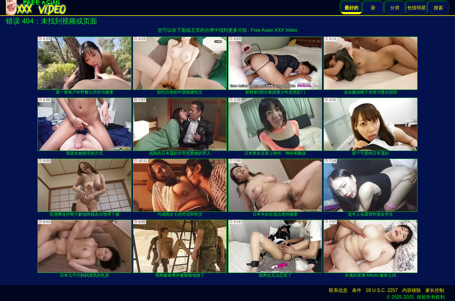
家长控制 (434, 290)
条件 (356, 290)
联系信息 (338, 290)
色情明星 (416, 7)
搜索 (438, 7)
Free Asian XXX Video (274, 30)
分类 (395, 7)
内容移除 (411, 290)
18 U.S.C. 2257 (382, 290)
